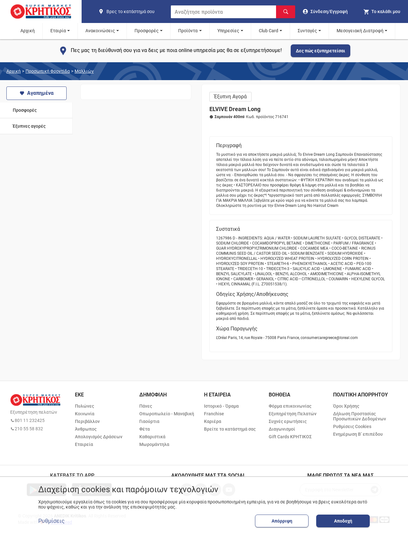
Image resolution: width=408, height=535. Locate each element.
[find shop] (132, 11)
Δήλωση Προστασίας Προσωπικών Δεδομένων (359, 416)
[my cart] (381, 11)
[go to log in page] (325, 11)
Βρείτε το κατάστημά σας (230, 429)
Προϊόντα (188, 30)
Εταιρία (58, 30)
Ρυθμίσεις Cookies (352, 426)
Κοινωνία (84, 413)
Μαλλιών (84, 71)
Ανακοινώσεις (100, 30)
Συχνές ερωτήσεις (288, 421)
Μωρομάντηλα (154, 444)
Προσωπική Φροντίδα (48, 71)
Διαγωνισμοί (282, 429)
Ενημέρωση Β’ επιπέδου (358, 434)
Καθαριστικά (152, 436)
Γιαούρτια (149, 421)
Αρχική (27, 30)
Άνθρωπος (86, 429)
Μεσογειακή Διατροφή (360, 30)
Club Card (268, 30)
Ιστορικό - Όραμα (221, 406)
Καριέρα (212, 421)
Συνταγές (307, 30)
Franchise (214, 413)
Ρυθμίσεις (51, 521)
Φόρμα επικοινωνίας (290, 406)
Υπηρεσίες (228, 30)
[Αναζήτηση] (285, 11)
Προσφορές (147, 30)
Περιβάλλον (87, 421)
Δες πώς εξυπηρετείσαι (320, 50)
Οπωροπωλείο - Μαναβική (166, 413)
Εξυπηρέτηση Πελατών (293, 413)
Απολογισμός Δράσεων (98, 436)
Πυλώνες (84, 406)
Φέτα (144, 429)
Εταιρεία (84, 444)
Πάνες (145, 406)
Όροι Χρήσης (346, 406)
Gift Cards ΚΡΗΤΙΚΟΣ (290, 436)
